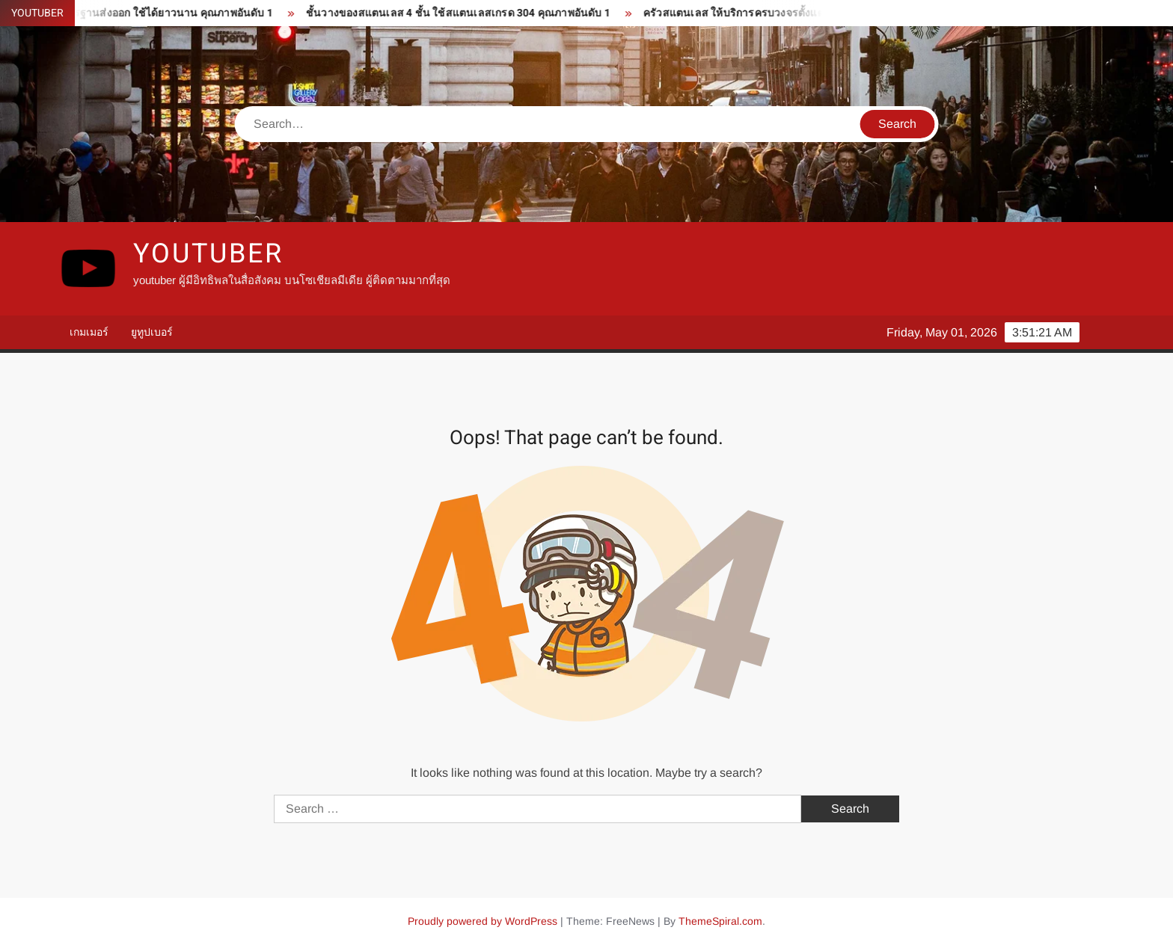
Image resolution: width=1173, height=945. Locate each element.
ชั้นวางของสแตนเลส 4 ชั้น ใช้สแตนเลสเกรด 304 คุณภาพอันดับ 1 (461, 13)
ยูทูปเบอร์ (152, 332)
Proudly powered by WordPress (482, 921)
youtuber (208, 254)
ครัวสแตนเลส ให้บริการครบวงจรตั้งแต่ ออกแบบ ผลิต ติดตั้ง (782, 13)
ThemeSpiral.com (720, 921)
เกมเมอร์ (89, 332)
